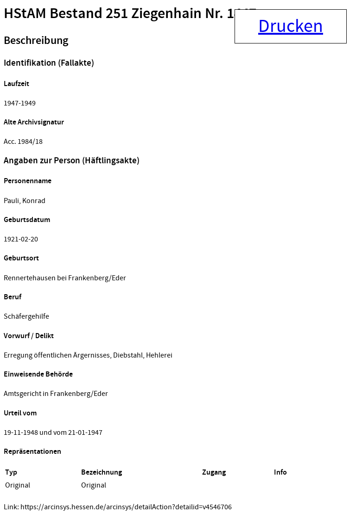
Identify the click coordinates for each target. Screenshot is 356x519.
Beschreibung (36, 40)
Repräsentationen (32, 452)
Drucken (290, 26)
